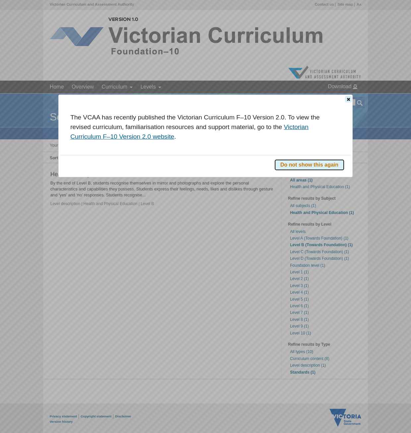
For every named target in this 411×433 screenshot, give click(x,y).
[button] (348, 99)
